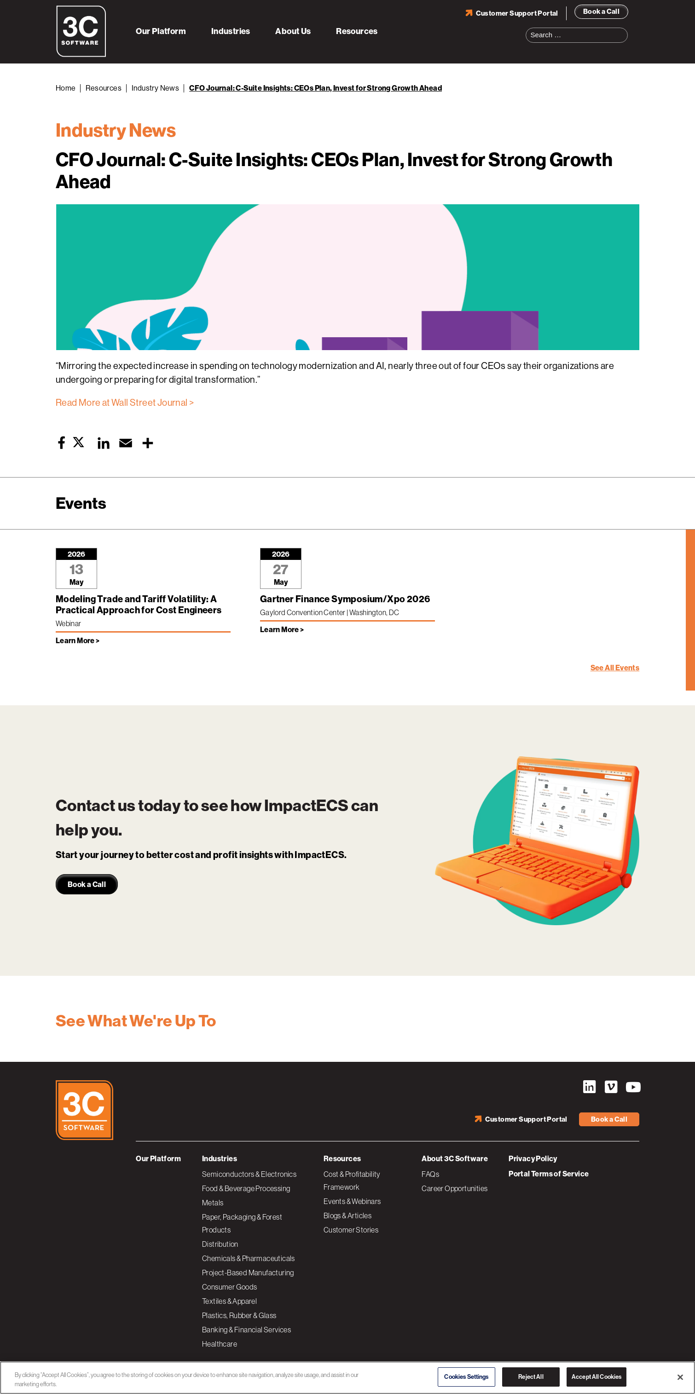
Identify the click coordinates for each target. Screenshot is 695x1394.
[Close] (680, 1377)
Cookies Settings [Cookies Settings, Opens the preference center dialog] (466, 1376)
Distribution (220, 1244)
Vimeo (611, 1087)
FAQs (430, 1174)
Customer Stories (351, 1230)
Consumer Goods (229, 1287)
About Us (293, 31)
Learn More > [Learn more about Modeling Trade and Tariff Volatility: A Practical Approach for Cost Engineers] (78, 640)
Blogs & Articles (347, 1215)
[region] (347, 1377)
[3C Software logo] (81, 55)
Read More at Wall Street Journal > (125, 402)
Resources (357, 31)
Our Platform (161, 31)
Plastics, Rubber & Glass (239, 1315)
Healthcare (219, 1344)
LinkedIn (589, 1087)
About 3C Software (455, 1158)
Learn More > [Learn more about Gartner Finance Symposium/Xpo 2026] (282, 629)
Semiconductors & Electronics (249, 1174)
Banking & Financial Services (246, 1329)
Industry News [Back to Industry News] (155, 88)
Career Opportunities (454, 1188)
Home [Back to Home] (66, 88)
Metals (212, 1202)
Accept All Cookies (596, 1376)
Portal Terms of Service (549, 1173)
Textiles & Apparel (229, 1301)
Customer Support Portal (517, 13)
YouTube (632, 1087)
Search (623, 29)
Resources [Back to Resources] (104, 88)
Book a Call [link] (87, 884)
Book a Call (601, 11)
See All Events (615, 667)
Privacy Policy (533, 1158)
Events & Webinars (352, 1201)
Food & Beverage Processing (246, 1188)
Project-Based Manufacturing (248, 1272)
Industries (230, 31)
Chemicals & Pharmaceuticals (248, 1258)
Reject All (530, 1376)
